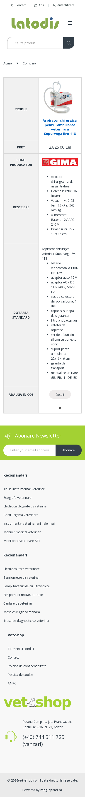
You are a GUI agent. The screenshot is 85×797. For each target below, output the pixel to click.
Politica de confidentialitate (27, 666)
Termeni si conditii (21, 649)
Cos (39, 5)
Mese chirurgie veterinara (21, 612)
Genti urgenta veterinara (20, 515)
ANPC (12, 683)
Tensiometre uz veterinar (21, 577)
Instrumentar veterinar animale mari (29, 523)
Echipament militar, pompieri (23, 595)
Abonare (68, 450)
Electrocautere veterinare (21, 569)
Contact (18, 5)
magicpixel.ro (51, 790)
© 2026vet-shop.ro (22, 780)
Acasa (7, 63)
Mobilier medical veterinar (21, 532)
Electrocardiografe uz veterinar (25, 506)
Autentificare (63, 5)
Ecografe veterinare (17, 497)
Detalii (60, 394)
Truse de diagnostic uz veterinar (26, 620)
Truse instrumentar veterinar (23, 489)
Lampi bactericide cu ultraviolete (26, 586)
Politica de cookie (20, 674)
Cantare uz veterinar (17, 603)
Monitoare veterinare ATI (21, 541)
